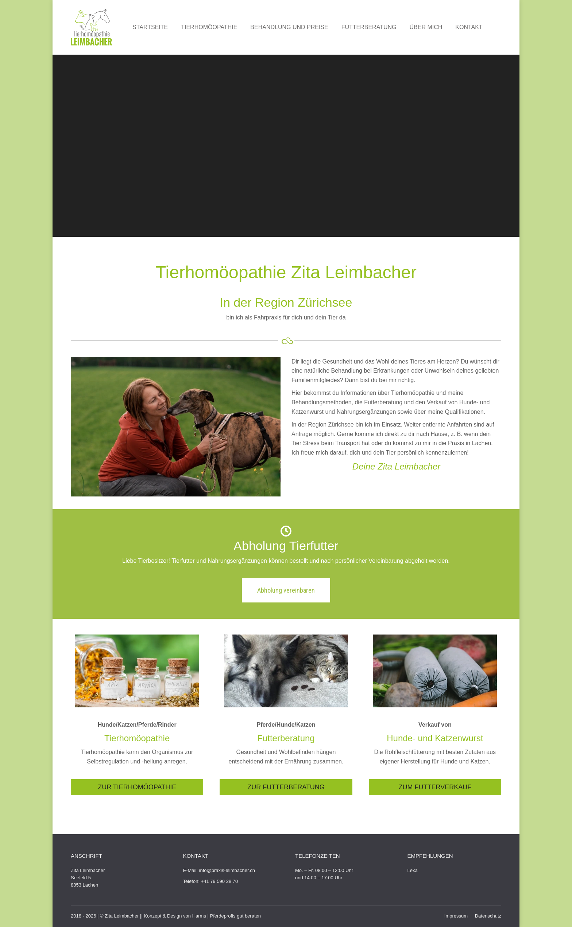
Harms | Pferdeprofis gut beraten (226, 916)
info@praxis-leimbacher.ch (227, 870)
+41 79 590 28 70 (219, 881)
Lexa (412, 870)
